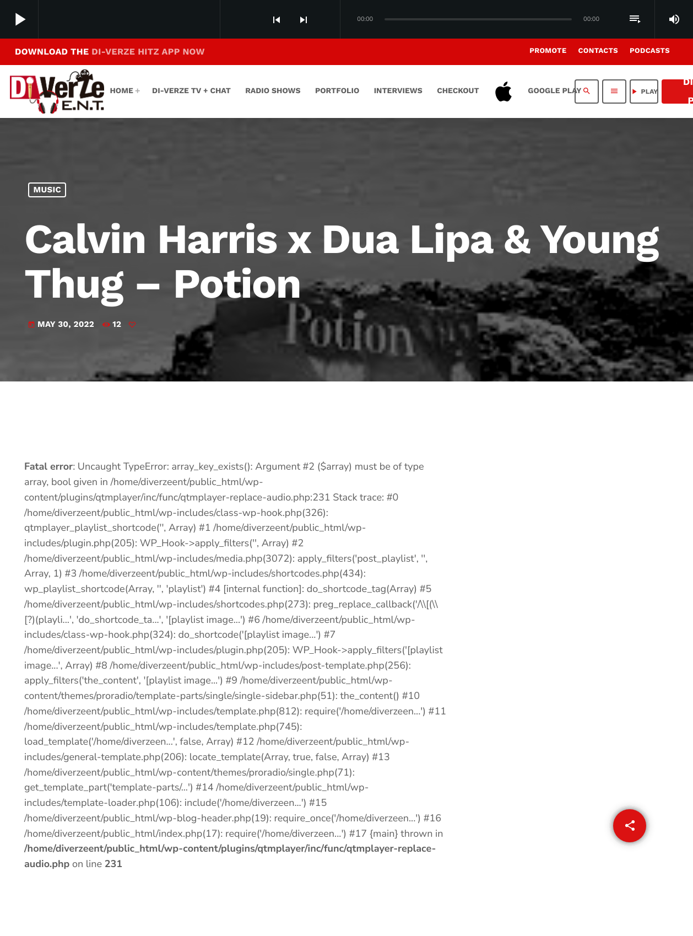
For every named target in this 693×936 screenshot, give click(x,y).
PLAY (644, 91)
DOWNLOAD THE (110, 51)
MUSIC (47, 190)
